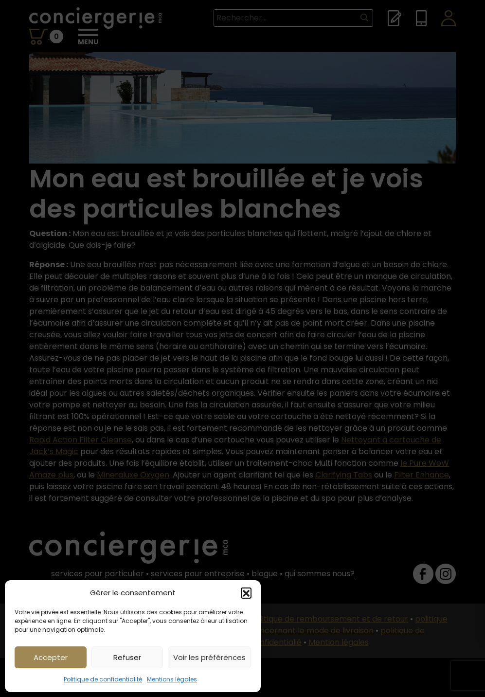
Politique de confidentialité (103, 679)
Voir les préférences (209, 657)
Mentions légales (172, 679)
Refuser (127, 657)
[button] (246, 593)
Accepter (51, 657)
